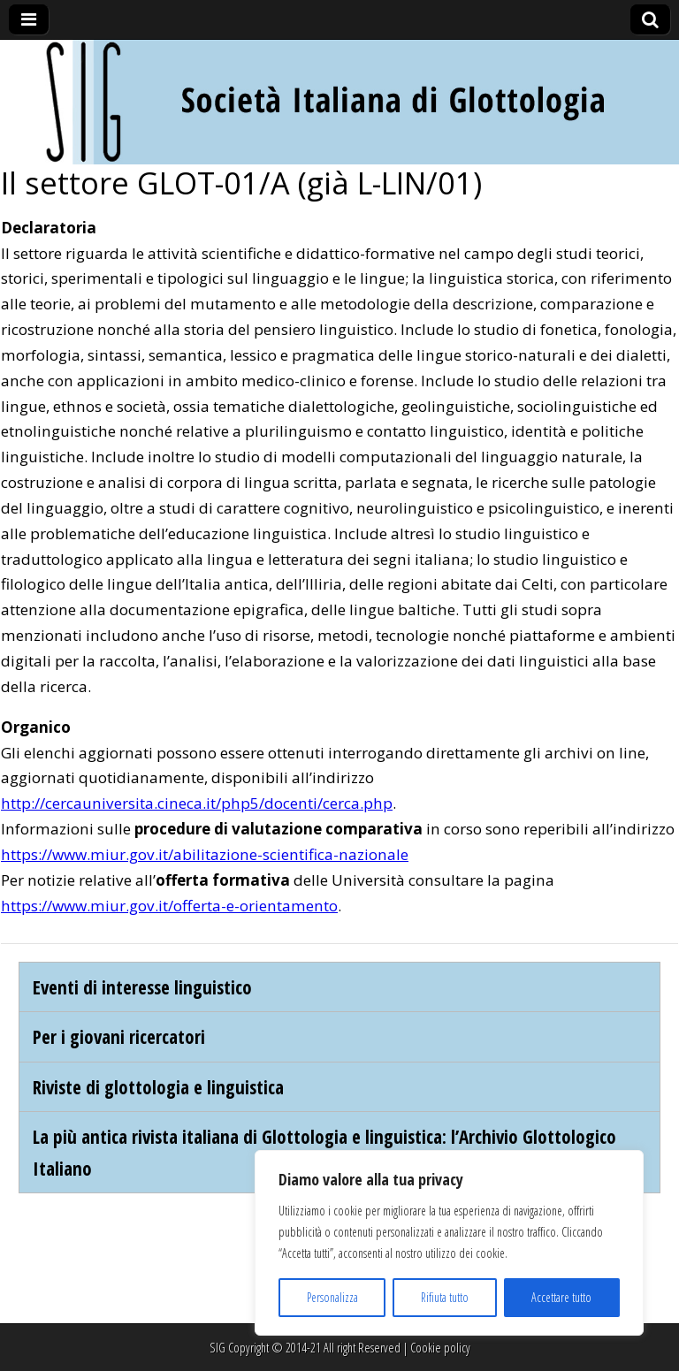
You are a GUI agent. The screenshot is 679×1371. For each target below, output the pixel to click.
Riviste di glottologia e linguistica (158, 1087)
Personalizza (332, 1297)
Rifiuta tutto (445, 1297)
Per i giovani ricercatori (119, 1036)
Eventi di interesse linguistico (142, 987)
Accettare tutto (561, 1297)
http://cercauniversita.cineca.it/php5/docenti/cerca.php (197, 803)
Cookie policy (440, 1347)
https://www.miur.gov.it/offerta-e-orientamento (169, 905)
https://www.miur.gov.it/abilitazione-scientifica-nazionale (204, 854)
